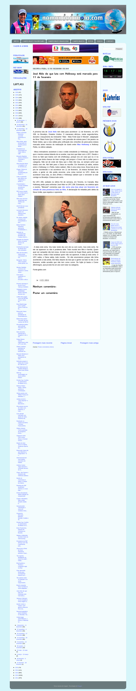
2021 (17, 105)
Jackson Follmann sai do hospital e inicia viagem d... (22, 600)
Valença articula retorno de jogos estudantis (116, 209)
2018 (17, 113)
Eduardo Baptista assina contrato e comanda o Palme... (22, 158)
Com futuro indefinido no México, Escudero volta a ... (22, 278)
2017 (17, 115)
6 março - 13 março (22, 654)
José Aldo (52, 132)
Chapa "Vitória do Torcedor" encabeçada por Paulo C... (22, 172)
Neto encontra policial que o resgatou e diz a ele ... (22, 334)
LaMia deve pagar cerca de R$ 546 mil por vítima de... (22, 299)
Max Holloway (83, 144)
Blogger (79, 686)
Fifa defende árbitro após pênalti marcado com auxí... (22, 327)
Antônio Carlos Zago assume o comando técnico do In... (22, 467)
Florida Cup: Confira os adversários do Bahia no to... (22, 381)
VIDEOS (100, 41)
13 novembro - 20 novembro (21, 638)
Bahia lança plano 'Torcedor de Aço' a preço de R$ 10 (22, 320)
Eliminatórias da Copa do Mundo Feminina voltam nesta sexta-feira (116, 261)
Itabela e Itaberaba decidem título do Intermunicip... (22, 537)
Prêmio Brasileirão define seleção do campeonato (22, 494)
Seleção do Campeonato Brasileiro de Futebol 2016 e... (22, 235)
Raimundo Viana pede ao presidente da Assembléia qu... (22, 314)
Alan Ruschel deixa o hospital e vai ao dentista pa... (22, 165)
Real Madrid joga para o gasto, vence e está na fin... (22, 306)
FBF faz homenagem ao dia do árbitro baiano (22, 375)
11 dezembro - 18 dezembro (21, 129)
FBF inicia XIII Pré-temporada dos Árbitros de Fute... (22, 201)
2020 (17, 108)
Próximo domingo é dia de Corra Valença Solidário (22, 285)
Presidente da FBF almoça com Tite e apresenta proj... (22, 543)
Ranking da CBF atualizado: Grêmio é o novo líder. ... (22, 488)
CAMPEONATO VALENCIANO (33, 41)
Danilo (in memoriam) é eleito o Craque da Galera (22, 480)
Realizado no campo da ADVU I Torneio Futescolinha (22, 423)
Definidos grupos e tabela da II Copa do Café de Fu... (22, 363)
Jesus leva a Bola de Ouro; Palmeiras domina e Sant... (22, 551)
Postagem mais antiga (89, 343)
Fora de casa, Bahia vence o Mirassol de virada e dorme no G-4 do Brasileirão (116, 227)
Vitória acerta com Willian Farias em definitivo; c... (22, 394)
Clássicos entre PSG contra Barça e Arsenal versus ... (22, 438)
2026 (17, 92)
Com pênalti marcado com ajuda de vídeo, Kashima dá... (22, 416)
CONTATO (110, 41)
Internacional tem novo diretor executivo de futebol (22, 460)
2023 (17, 100)
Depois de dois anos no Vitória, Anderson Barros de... (22, 445)
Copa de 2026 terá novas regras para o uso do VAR (117, 243)
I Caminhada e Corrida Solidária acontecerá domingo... (22, 186)
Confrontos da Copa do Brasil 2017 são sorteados (22, 248)
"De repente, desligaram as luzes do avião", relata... (22, 558)
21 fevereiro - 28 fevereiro (21, 663)
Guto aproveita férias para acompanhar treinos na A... (21, 573)
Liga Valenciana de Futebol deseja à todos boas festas (22, 368)
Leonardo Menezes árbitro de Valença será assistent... (22, 212)
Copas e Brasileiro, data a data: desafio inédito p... (22, 501)
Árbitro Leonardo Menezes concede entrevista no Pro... (21, 136)
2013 (17, 672)
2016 (17, 118)
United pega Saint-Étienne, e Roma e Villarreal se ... (22, 619)
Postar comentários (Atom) (46, 347)
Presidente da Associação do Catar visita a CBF (22, 151)
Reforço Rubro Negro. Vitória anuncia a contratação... (21, 388)
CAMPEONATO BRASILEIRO (58, 41)
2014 (17, 670)
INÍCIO (16, 41)
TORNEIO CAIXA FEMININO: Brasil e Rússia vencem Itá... (22, 292)
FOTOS (90, 41)
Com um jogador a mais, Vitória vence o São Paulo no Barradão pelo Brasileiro (116, 192)
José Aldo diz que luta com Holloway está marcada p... (22, 593)
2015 (17, 667)
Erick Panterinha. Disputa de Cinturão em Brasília (22, 530)
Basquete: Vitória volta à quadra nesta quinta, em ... (22, 262)
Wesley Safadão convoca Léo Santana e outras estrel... (22, 270)
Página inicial (66, 343)
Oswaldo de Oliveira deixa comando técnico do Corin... (22, 242)
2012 (17, 675)
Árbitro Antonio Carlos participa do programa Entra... (22, 431)
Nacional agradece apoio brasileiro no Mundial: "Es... (22, 613)
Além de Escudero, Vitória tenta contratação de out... (22, 255)
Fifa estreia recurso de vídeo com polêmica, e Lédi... (22, 409)
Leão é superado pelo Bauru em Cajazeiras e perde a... (22, 179)
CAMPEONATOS (78, 41)
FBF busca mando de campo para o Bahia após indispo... (22, 194)
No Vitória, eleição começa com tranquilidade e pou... (22, 220)
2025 (17, 95)
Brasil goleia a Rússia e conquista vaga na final (22, 565)
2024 (17, 97)
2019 (17, 110)
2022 (17, 102)
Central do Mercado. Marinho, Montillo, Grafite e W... (22, 517)
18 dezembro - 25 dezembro (21, 125)
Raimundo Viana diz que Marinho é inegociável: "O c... (22, 453)
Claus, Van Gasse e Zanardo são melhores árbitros (22, 474)
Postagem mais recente (42, 343)
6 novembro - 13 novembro (21, 642)
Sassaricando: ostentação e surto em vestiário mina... (22, 508)
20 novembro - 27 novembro (21, 634)
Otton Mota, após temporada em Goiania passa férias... (22, 144)
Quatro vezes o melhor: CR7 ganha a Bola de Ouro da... (22, 606)
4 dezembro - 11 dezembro (21, 626)
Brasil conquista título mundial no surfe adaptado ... (22, 586)
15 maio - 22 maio (22, 650)
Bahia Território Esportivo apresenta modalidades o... (22, 227)
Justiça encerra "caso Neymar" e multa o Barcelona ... (22, 401)
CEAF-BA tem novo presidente (22, 206)
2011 (17, 678)
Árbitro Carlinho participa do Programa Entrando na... (21, 349)
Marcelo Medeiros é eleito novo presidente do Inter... (22, 356)
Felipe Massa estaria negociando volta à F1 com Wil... (22, 342)
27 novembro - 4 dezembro (21, 630)
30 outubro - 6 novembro (20, 646)
